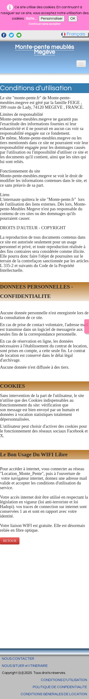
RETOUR (9, 541)
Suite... (31, 18)
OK (72, 18)
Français (73, 34)
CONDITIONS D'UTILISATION (64, 680)
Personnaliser (52, 18)
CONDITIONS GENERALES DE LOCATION (54, 694)
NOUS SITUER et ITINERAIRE (25, 666)
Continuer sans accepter (45, 24)
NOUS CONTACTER (18, 658)
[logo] (44, 49)
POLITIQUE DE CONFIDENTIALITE (60, 687)
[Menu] (81, 63)
